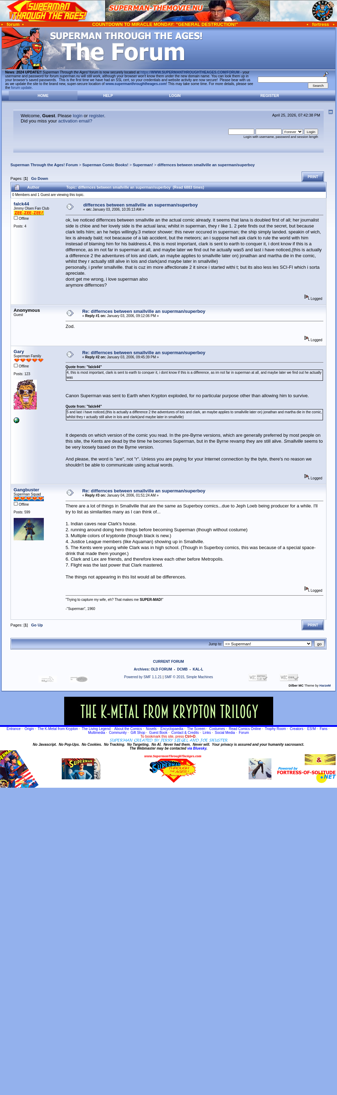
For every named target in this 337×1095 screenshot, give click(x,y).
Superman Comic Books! (105, 165)
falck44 (21, 203)
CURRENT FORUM (168, 662)
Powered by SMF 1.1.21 (143, 677)
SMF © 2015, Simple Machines (188, 677)
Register (270, 96)
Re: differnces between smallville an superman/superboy (143, 311)
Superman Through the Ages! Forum (44, 165)
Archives (141, 669)
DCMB (182, 669)
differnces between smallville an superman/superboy (206, 165)
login (77, 115)
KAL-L (198, 669)
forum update (21, 88)
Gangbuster (26, 489)
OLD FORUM (161, 669)
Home (43, 96)
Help (108, 96)
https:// (190, 72)
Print (313, 177)
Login (175, 96)
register (96, 115)
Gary (19, 351)
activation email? (75, 121)
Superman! (143, 165)
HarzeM (325, 685)
